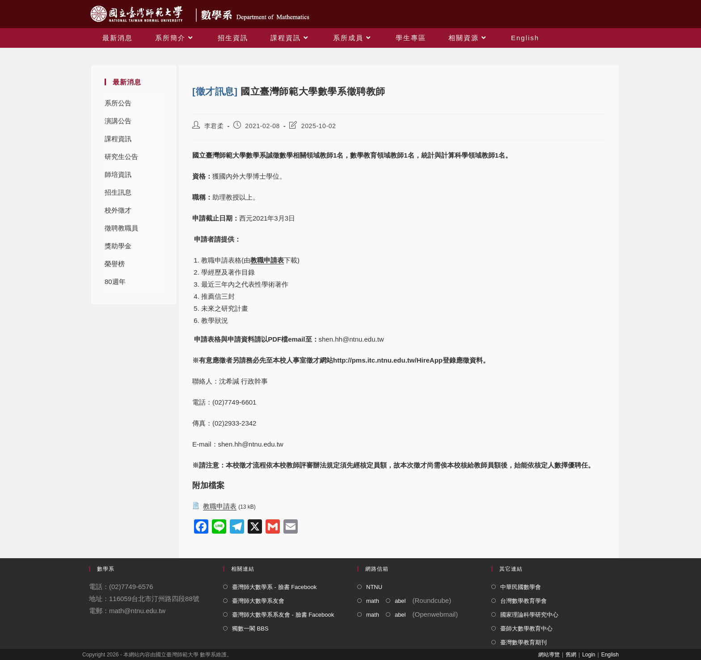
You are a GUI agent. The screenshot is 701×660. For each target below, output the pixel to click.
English (610, 655)
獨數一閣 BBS (250, 628)
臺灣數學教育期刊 (523, 642)
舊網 (571, 655)
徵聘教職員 (121, 228)
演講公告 (118, 121)
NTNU (374, 587)
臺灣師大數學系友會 (258, 600)
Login (588, 655)
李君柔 (214, 125)
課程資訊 (118, 138)
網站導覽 (549, 655)
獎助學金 (118, 246)
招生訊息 (118, 192)
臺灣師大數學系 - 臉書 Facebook (274, 587)
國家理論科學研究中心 (529, 614)
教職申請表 (267, 260)
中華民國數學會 (520, 587)
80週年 (115, 281)
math (372, 600)
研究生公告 (121, 156)
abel (400, 600)
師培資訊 (118, 174)
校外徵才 (118, 210)
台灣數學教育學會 (523, 600)
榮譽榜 (115, 263)
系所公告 (118, 103)
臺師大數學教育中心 (526, 628)
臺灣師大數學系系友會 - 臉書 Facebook (283, 614)
